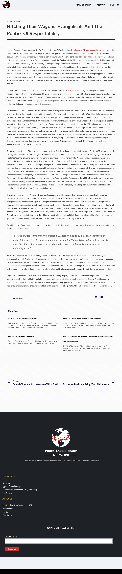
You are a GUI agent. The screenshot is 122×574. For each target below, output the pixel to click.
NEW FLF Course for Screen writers (22, 318)
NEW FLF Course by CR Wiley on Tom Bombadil (82, 318)
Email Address (12, 536)
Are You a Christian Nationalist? (21, 336)
